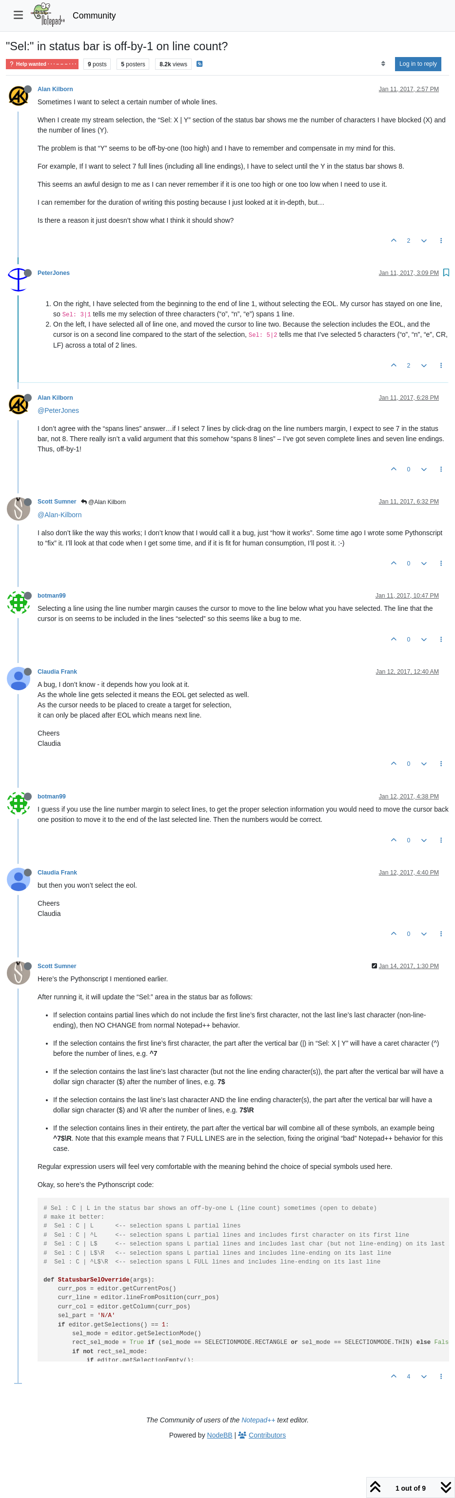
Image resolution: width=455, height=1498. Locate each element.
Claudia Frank (57, 671)
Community (94, 15)
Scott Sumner (57, 501)
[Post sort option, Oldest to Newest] (383, 64)
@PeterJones (58, 410)
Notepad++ (258, 1420)
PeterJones (54, 273)
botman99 (52, 595)
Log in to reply (418, 63)
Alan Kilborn (55, 89)
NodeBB (220, 1435)
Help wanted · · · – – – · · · (42, 64)
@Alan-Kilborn (59, 515)
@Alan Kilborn (103, 502)
